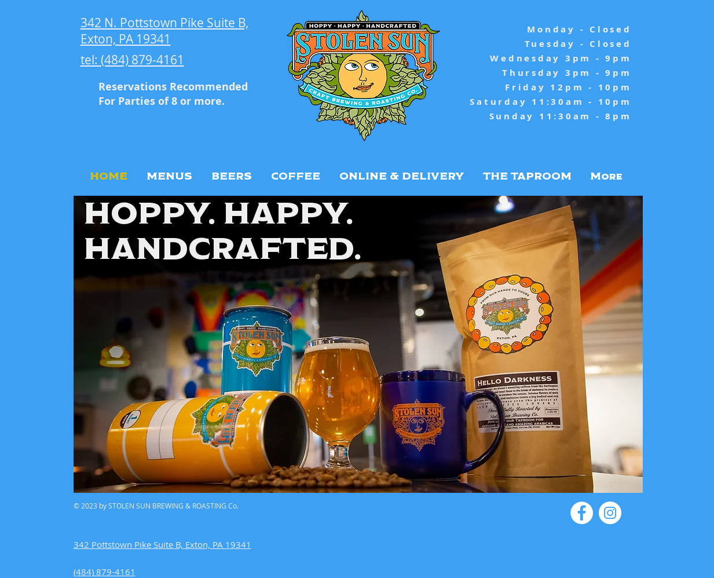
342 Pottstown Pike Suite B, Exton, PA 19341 (162, 544)
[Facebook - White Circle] (581, 513)
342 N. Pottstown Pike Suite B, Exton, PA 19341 (164, 30)
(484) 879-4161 (105, 571)
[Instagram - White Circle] (610, 513)
